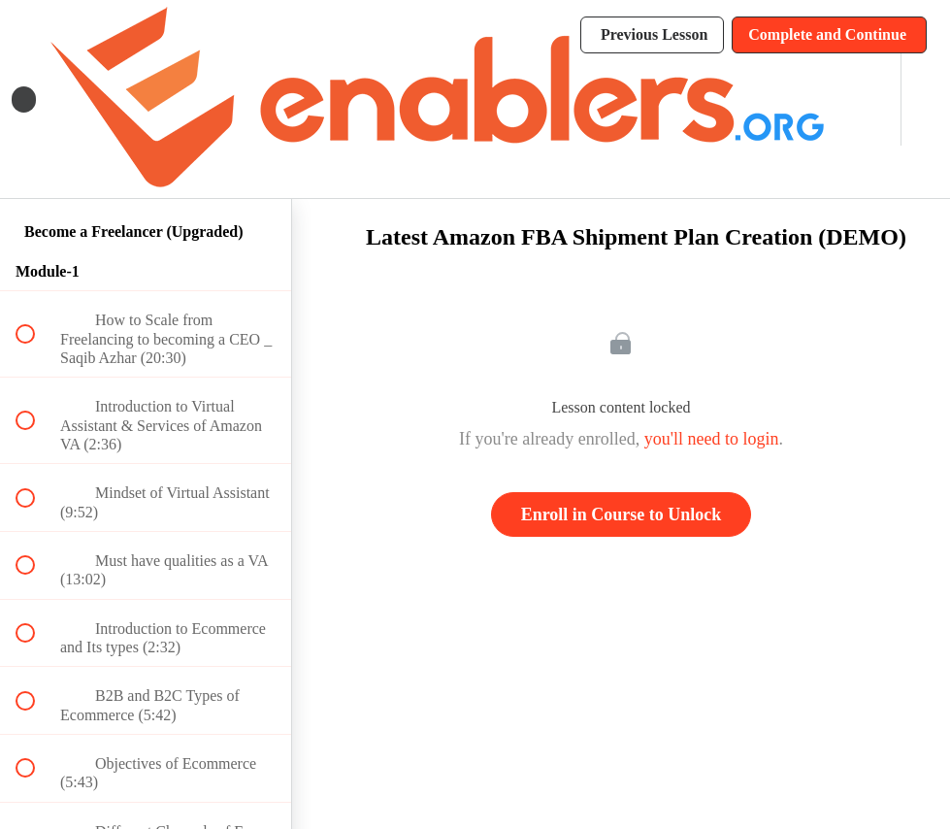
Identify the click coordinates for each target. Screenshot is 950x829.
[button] (24, 99)
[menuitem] (865, 99)
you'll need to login (711, 438)
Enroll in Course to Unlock (621, 514)
